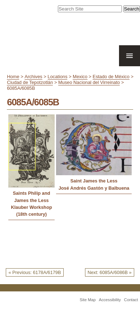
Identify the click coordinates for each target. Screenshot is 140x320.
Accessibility (110, 300)
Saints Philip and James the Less (31, 196)
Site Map (88, 300)
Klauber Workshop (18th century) (31, 211)
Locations (58, 76)
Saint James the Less (93, 181)
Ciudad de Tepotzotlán (30, 82)
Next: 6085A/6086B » (110, 272)
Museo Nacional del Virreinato (89, 82)
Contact (131, 300)
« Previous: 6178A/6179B (34, 272)
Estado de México (111, 76)
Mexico (80, 76)
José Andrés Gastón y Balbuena (94, 188)
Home (13, 76)
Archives (33, 76)
